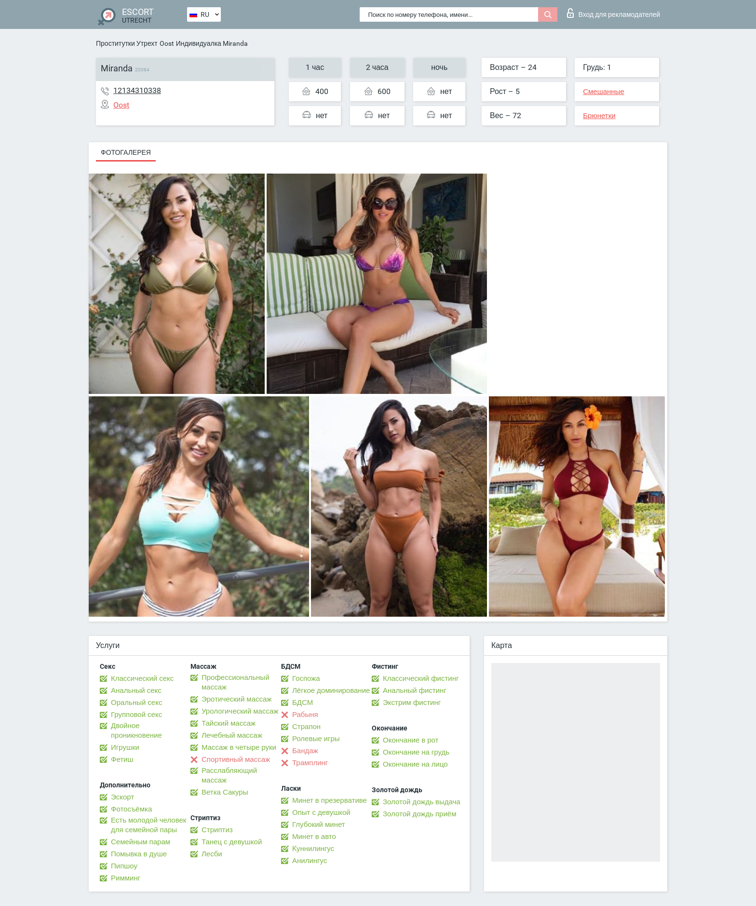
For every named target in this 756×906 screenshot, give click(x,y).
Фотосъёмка (131, 809)
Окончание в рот (410, 740)
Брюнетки (599, 115)
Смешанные (603, 91)
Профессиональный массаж (236, 682)
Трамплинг (310, 762)
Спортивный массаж (236, 759)
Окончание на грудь (416, 752)
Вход (613, 13)
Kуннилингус (313, 848)
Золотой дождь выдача (421, 802)
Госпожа (306, 678)
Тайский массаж (229, 723)
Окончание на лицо (415, 764)
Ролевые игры (316, 738)
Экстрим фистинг (412, 702)
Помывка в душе (139, 854)
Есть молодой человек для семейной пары (148, 825)
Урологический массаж (240, 711)
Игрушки (125, 747)
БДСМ (302, 702)
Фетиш (122, 759)
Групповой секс (136, 714)
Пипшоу (124, 866)
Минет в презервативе (329, 800)
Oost (167, 43)
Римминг (125, 878)
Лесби (212, 854)
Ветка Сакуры (225, 792)
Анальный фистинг (414, 690)
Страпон (306, 726)
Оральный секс (136, 702)
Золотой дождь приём (419, 814)
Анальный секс (136, 690)
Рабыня (305, 714)
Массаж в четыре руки (239, 747)
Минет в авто (314, 836)
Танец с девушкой (232, 842)
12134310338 (137, 90)
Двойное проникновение (136, 730)
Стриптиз (217, 829)
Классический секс (142, 678)
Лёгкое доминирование (331, 690)
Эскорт (122, 797)
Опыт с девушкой (321, 812)
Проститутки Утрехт (127, 43)
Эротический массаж (236, 699)
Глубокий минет (318, 824)
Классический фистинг (421, 678)
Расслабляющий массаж (229, 775)
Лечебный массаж (232, 735)
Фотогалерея (126, 152)
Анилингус (309, 860)
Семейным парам (140, 842)
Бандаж (305, 750)
